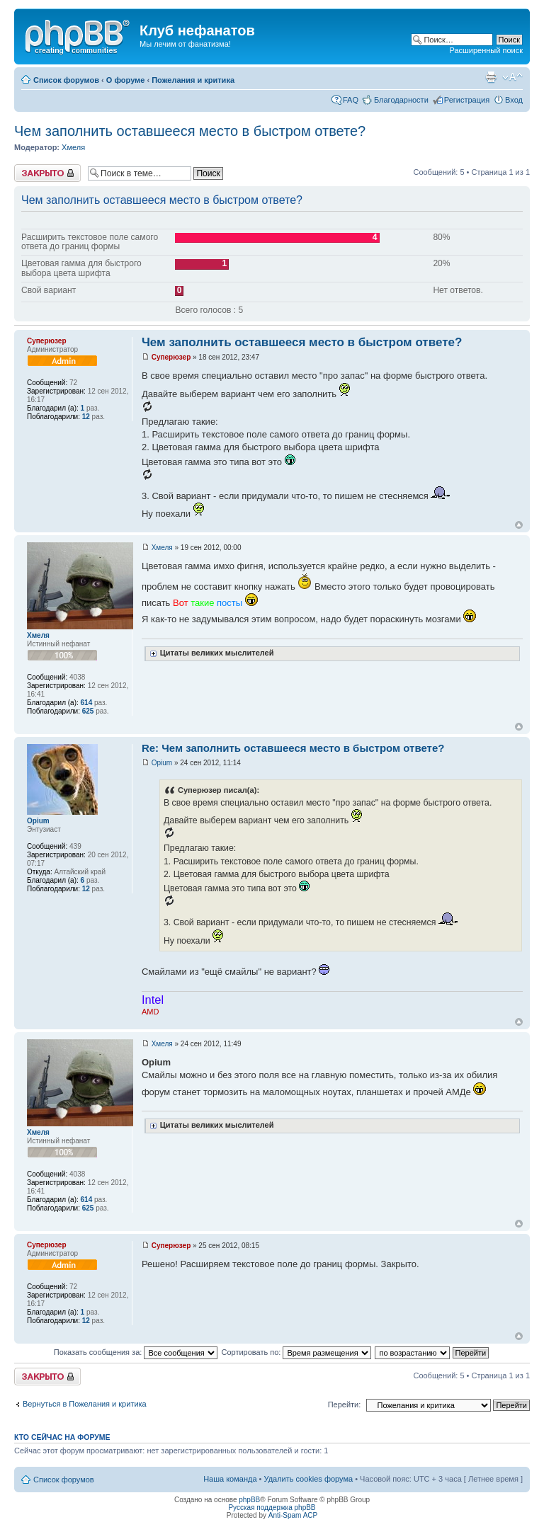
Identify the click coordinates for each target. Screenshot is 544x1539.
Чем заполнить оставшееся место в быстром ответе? (190, 131)
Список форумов (66, 80)
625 (88, 711)
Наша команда (229, 1479)
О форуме (125, 80)
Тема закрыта (47, 173)
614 (87, 702)
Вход (514, 100)
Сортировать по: (296, 1352)
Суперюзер (171, 357)
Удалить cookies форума (308, 1479)
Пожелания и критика (193, 80)
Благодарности (401, 100)
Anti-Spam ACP (292, 1515)
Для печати (491, 77)
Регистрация (466, 100)
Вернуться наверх (519, 525)
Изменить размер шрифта (512, 77)
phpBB (249, 1500)
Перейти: (344, 1404)
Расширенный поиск (486, 50)
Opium (162, 763)
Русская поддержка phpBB (271, 1507)
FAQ (350, 100)
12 (86, 416)
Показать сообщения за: (136, 1352)
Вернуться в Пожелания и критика (85, 1404)
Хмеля (73, 147)
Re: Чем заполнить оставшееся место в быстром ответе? (293, 748)
